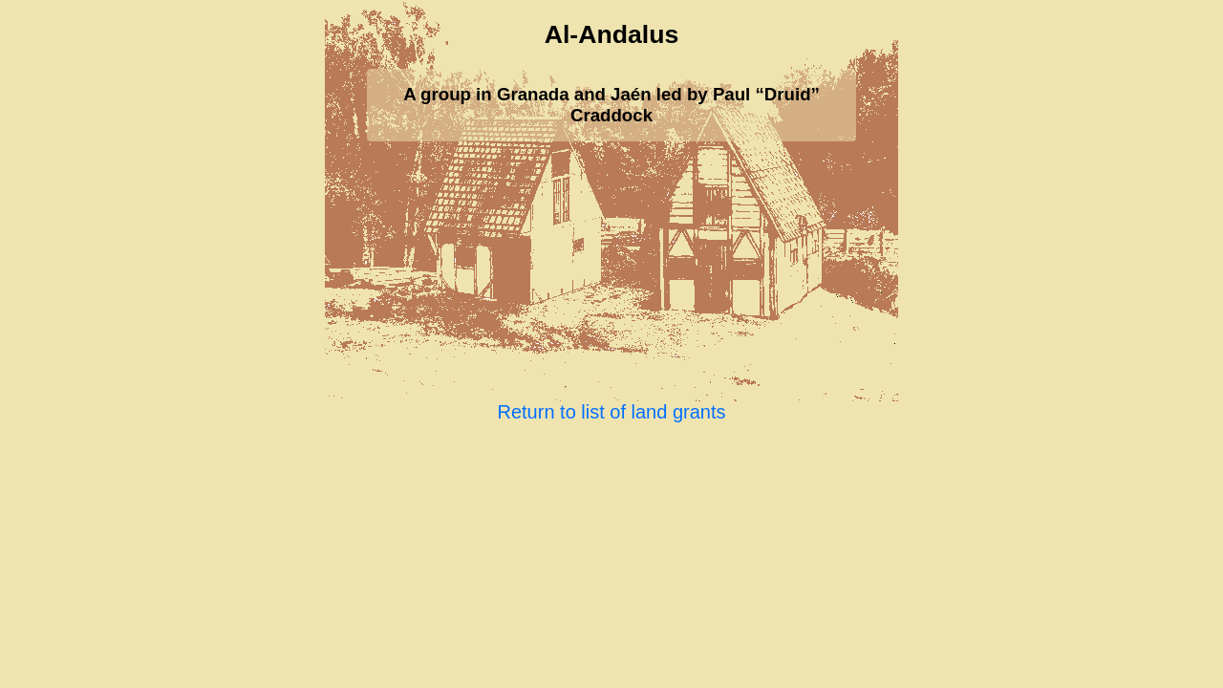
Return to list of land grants (611, 411)
